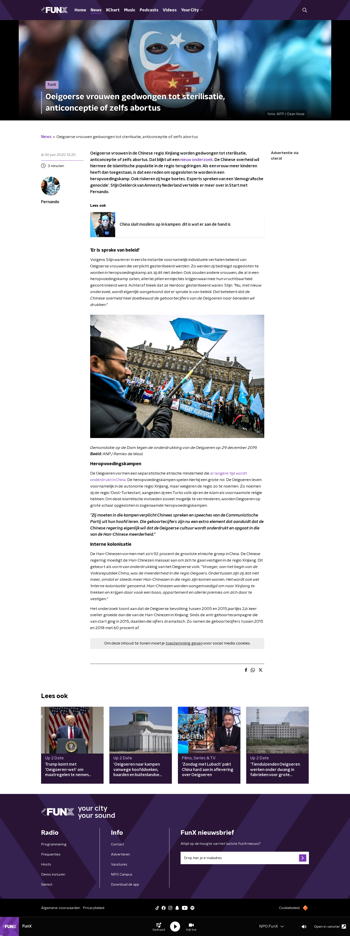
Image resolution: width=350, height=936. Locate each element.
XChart (113, 10)
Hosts (46, 864)
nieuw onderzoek (196, 160)
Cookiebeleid (289, 908)
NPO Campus (121, 874)
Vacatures (119, 864)
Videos (170, 10)
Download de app (125, 884)
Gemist (46, 884)
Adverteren (120, 854)
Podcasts (149, 10)
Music (129, 10)
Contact (117, 844)
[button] (159, 926)
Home (80, 10)
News (96, 10)
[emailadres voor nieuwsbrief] (245, 858)
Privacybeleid (93, 908)
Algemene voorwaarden (60, 908)
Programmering (54, 844)
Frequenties (50, 854)
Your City (192, 10)
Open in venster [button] (330, 926)
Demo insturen (53, 874)
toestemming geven (184, 643)
